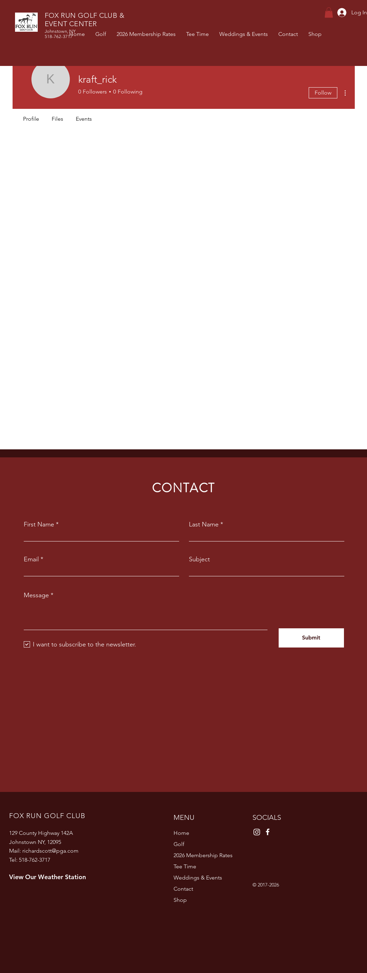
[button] (328, 12)
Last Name (204, 524)
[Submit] (311, 638)
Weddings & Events (198, 877)
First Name (39, 524)
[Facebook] (267, 832)
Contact (183, 888)
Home (181, 833)
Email (31, 559)
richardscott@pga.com (50, 850)
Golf (179, 844)
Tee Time (185, 866)
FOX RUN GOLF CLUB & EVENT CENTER (85, 19)
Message (36, 595)
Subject (199, 559)
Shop (180, 900)
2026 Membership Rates (203, 855)
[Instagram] (256, 832)
